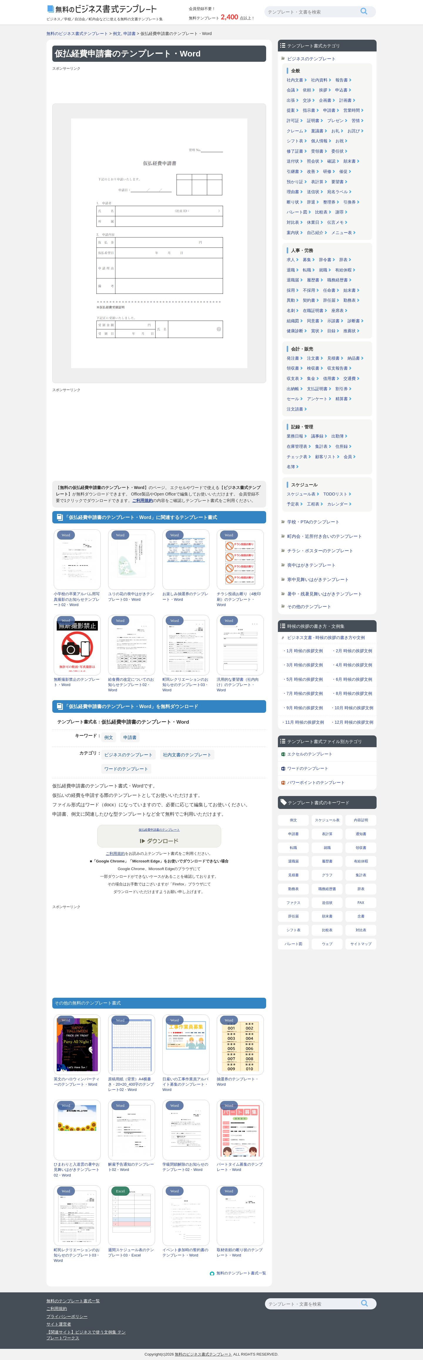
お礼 (335, 131)
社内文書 (295, 80)
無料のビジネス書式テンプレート (77, 33)
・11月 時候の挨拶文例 (302, 722)
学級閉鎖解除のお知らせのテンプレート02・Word (185, 1167)
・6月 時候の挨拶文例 (352, 679)
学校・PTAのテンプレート (313, 521)
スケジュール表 (301, 494)
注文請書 (295, 409)
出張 (291, 100)
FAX (360, 903)
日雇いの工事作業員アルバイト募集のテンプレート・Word (185, 1084)
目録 (331, 330)
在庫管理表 (297, 446)
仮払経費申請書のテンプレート (159, 829)
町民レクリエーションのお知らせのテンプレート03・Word (185, 684)
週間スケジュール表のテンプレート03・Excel (131, 1252)
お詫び (354, 131)
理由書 (293, 191)
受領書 (317, 151)
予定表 (293, 504)
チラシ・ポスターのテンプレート (320, 550)
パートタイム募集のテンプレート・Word (240, 1167)
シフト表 (295, 140)
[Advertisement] (159, 86)
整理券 (329, 202)
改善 (311, 171)
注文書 (313, 358)
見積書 (333, 358)
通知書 (361, 834)
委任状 (337, 151)
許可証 (293, 120)
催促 (343, 171)
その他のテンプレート (309, 606)
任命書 (329, 290)
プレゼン (335, 120)
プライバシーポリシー (67, 1316)
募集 (307, 259)
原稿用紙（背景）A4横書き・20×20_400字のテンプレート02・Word (131, 1084)
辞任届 (329, 300)
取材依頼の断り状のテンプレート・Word (240, 1252)
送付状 (293, 161)
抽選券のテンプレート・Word (238, 1082)
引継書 (293, 171)
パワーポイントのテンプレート (316, 782)
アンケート (317, 398)
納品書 (354, 358)
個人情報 (319, 140)
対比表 (293, 222)
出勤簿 (337, 436)
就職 (323, 270)
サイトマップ (361, 944)
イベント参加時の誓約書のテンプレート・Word (185, 1252)
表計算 (317, 181)
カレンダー (337, 504)
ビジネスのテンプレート (128, 754)
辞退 (311, 202)
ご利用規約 (142, 500)
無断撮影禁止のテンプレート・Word (77, 682)
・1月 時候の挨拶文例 (302, 650)
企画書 (325, 100)
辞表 (343, 259)
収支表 (293, 378)
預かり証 (295, 181)
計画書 (345, 100)
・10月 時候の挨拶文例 (351, 707)
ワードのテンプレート (126, 768)
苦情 (356, 120)
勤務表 (349, 300)
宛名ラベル (337, 191)
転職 (307, 270)
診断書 (354, 320)
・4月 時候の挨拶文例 (352, 665)
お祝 (339, 140)
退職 (291, 270)
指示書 (309, 110)
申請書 (129, 33)
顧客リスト (325, 456)
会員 (348, 456)
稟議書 (317, 131)
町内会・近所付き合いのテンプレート (324, 536)
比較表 (321, 212)
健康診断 (295, 330)
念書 (361, 916)
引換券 (349, 202)
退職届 (293, 280)
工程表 (313, 504)
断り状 (293, 202)
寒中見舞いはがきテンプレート (318, 579)
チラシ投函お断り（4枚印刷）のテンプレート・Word (239, 599)
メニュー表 (341, 232)
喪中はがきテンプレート (311, 565)
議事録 (317, 436)
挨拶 (323, 90)
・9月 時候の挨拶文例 (302, 707)
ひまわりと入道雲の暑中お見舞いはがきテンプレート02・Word (77, 1169)
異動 (291, 300)
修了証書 (295, 151)
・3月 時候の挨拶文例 (302, 665)
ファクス (293, 903)
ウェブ (327, 944)
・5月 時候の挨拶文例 (302, 679)
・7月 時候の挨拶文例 (302, 693)
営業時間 (351, 110)
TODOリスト (335, 494)
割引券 (341, 388)
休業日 (313, 222)
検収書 (313, 368)
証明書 (313, 120)
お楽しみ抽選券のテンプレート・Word (185, 596)
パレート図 (297, 212)
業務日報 (295, 436)
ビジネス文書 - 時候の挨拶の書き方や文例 (326, 637)
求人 (291, 259)
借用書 (329, 378)
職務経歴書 (337, 280)
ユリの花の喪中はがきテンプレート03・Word (131, 596)
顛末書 (349, 161)
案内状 (293, 232)
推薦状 (349, 330)
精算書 (341, 398)
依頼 (307, 90)
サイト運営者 (58, 1324)
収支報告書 (337, 368)
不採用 (309, 290)
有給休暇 (343, 270)
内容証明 (361, 820)
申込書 (341, 90)
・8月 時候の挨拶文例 (352, 693)
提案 (291, 110)
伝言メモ (335, 222)
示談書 (333, 320)
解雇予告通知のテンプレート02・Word (131, 1167)
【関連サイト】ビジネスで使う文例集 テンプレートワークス (86, 1335)
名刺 (291, 310)
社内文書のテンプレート (187, 754)
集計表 (321, 446)
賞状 (315, 330)
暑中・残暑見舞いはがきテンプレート (324, 593)
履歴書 (313, 280)
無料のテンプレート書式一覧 (241, 1273)
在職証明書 (313, 310)
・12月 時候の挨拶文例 (351, 722)
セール (293, 398)
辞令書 (325, 259)
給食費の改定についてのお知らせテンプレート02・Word (131, 684)
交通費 (349, 378)
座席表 (337, 310)
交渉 (307, 100)
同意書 (313, 320)
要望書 (337, 181)
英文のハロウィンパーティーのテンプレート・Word (77, 1082)
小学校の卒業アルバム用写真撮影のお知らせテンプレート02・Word (77, 599)
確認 (331, 161)
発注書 (293, 358)
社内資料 (319, 80)
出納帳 (293, 388)
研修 (327, 171)
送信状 (313, 191)
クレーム (295, 131)
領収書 (293, 368)
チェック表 (297, 456)
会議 (291, 90)
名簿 (291, 466)
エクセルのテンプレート (310, 754)
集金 (311, 378)
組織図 (293, 320)
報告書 (341, 80)
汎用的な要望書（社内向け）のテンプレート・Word (238, 684)
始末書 (349, 290)
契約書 (309, 300)
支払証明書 (317, 388)
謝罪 (339, 212)
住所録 (341, 446)
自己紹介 (315, 232)
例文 (117, 33)
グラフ (327, 875)
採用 (291, 290)
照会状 (313, 161)
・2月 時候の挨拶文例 (352, 650)
